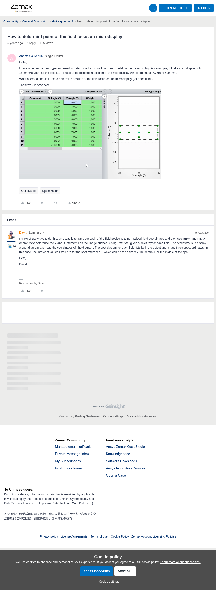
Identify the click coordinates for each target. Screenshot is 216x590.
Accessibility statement (142, 416)
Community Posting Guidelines (79, 416)
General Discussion (35, 21)
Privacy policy (49, 536)
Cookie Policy (120, 536)
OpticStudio (28, 191)
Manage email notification (74, 446)
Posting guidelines (69, 468)
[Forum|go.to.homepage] (21, 8)
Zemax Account (141, 536)
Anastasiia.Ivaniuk (31, 56)
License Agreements (74, 536)
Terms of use (99, 536)
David (23, 232)
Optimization (50, 191)
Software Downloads (121, 461)
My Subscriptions (68, 461)
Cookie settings (113, 416)
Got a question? (62, 21)
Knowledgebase (118, 454)
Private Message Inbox (72, 454)
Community (10, 21)
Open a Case (116, 475)
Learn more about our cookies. (180, 562)
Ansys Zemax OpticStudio (125, 446)
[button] (4, 8)
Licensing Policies (164, 536)
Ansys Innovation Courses (125, 468)
